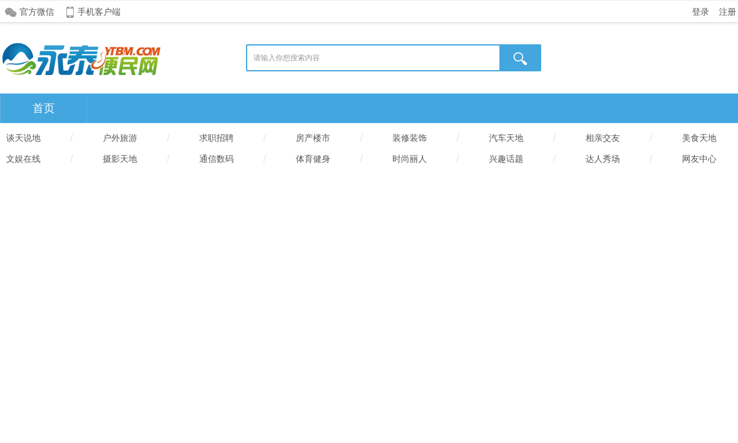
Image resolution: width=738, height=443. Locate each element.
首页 (44, 108)
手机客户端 (99, 12)
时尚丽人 (409, 159)
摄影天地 (120, 159)
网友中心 (699, 159)
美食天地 (699, 138)
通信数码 (216, 159)
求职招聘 (216, 138)
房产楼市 (313, 138)
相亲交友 (602, 138)
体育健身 (313, 159)
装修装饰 (409, 138)
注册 (727, 12)
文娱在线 (23, 159)
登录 (700, 12)
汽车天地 (506, 138)
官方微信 (37, 12)
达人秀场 (602, 159)
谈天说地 (23, 138)
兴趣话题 (506, 159)
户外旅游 (120, 138)
